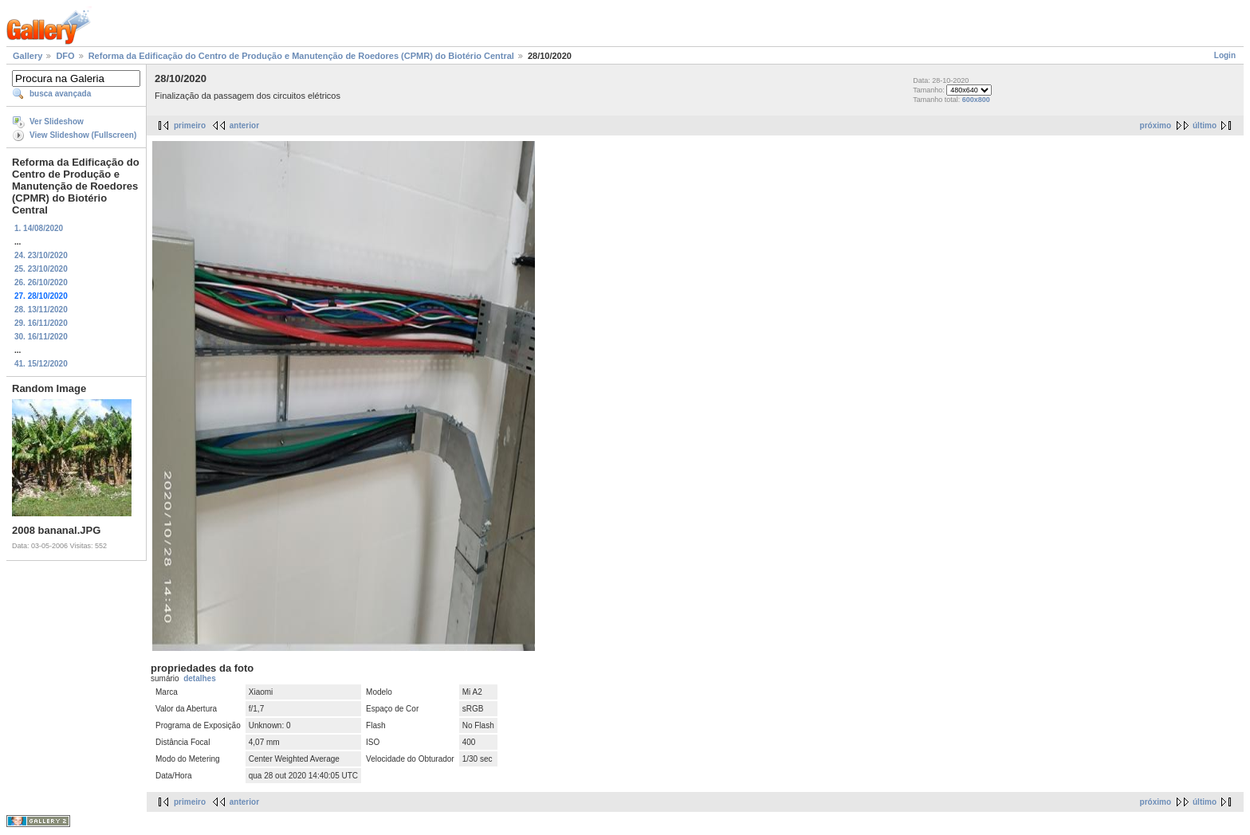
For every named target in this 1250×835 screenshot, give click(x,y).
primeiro (190, 125)
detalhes (199, 678)
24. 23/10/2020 (41, 255)
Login (1225, 55)
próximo (1155, 125)
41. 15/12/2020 (41, 363)
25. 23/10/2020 (41, 269)
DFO (65, 56)
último (1205, 125)
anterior (244, 125)
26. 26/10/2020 (41, 282)
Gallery (27, 56)
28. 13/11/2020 (41, 309)
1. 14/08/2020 (38, 228)
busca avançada (60, 93)
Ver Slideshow (56, 121)
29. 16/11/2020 (41, 323)
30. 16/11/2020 (41, 336)
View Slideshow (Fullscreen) (82, 135)
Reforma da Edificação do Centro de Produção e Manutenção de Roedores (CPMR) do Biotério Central (301, 56)
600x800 (976, 100)
